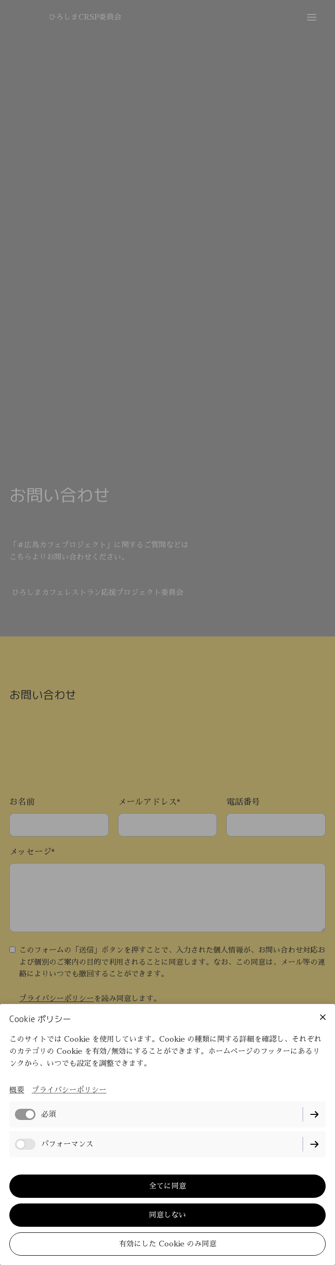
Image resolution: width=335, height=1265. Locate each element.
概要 (16, 1090)
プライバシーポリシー (69, 1090)
